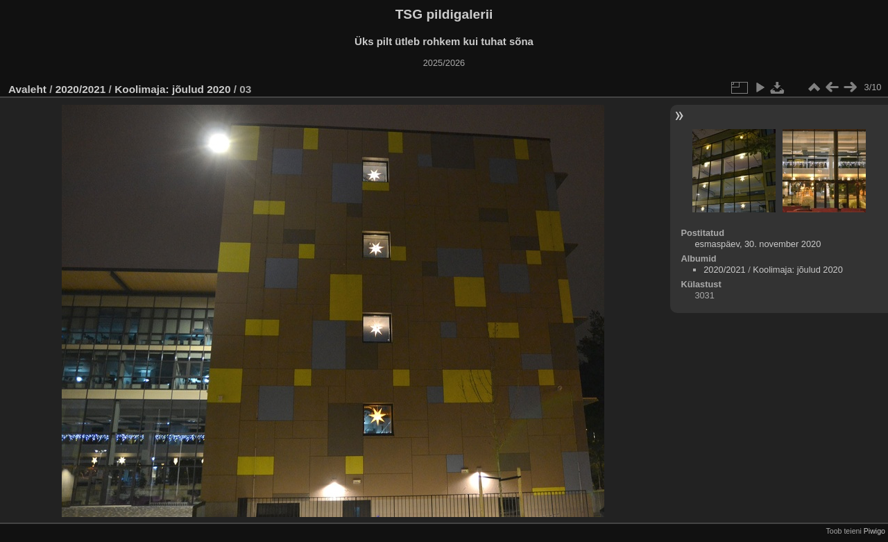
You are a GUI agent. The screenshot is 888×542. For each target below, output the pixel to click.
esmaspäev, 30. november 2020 (757, 244)
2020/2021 (81, 89)
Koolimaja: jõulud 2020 (172, 89)
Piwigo (874, 531)
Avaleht (27, 89)
